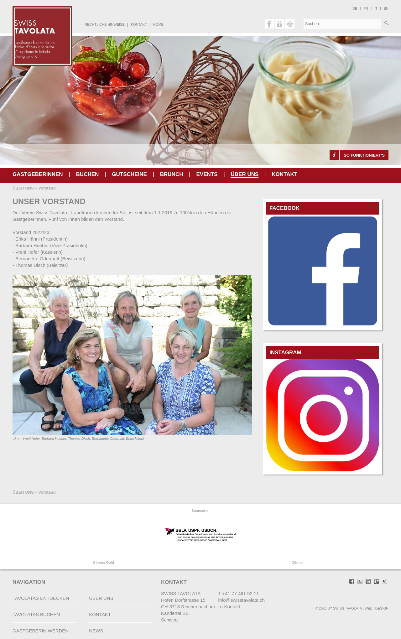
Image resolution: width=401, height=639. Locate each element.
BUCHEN (87, 174)
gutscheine (129, 174)
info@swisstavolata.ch (241, 600)
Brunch (171, 174)
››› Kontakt (229, 606)
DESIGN (381, 608)
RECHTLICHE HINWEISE (105, 24)
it (376, 8)
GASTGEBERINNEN (38, 174)
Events (206, 174)
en (386, 8)
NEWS (96, 630)
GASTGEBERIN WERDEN (41, 630)
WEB (368, 608)
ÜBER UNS (244, 174)
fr (365, 8)
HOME (158, 24)
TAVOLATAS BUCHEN (36, 614)
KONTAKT (139, 24)
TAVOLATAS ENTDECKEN (41, 598)
